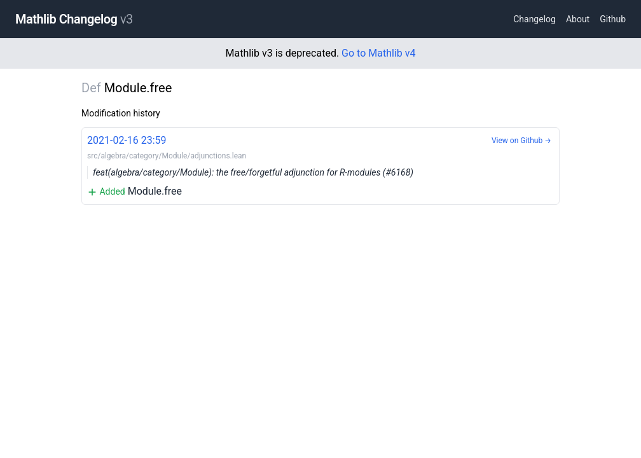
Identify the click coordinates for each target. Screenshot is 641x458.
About (577, 19)
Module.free (320, 165)
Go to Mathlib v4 (378, 53)
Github (613, 19)
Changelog (534, 19)
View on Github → (521, 140)
